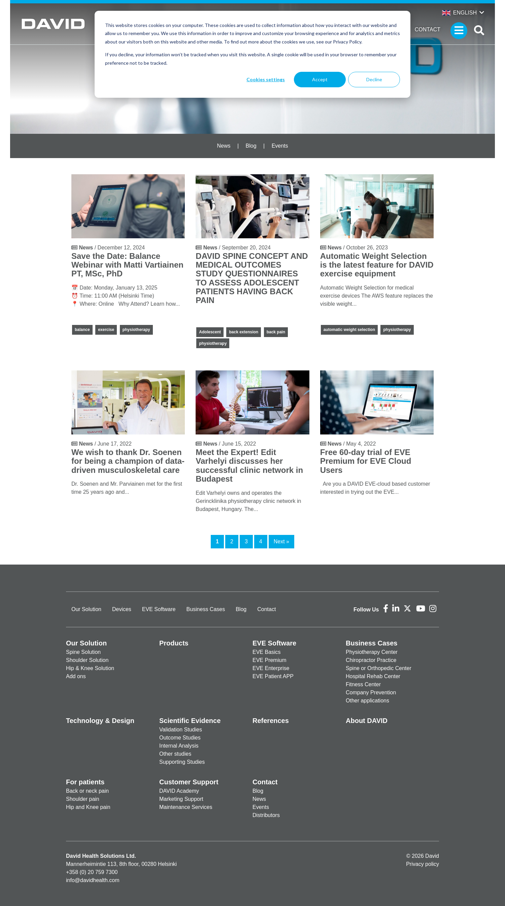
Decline (374, 79)
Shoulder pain (82, 799)
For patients (85, 782)
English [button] (459, 13)
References (270, 720)
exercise (106, 329)
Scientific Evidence (190, 720)
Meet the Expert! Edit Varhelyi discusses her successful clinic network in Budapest (249, 465)
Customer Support (188, 782)
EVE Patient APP (273, 676)
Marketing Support (181, 799)
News (223, 146)
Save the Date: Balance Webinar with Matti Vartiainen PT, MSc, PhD (127, 264)
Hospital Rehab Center (373, 676)
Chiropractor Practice (371, 660)
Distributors (266, 815)
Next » (281, 541)
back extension (243, 332)
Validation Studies (180, 729)
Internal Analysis (179, 746)
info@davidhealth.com (93, 880)
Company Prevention (371, 692)
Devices (121, 609)
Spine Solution (83, 652)
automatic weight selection (349, 329)
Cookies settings (265, 79)
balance (82, 329)
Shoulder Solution (87, 660)
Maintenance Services (185, 807)
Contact (427, 29)
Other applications (367, 700)
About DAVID (367, 720)
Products (174, 643)
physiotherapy (136, 329)
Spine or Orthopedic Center (378, 668)
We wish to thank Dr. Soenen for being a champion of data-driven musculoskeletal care (127, 461)
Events (280, 146)
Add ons (76, 676)
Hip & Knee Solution (90, 668)
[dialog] (252, 54)
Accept (320, 79)
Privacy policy (422, 864)
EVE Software (159, 609)
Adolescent (210, 332)
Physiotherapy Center (372, 652)
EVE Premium (269, 660)
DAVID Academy (179, 791)
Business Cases (205, 609)
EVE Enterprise (270, 668)
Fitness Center (363, 684)
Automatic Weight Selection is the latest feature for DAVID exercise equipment (377, 264)
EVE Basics (266, 652)
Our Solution (86, 609)
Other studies (175, 754)
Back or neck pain (87, 791)
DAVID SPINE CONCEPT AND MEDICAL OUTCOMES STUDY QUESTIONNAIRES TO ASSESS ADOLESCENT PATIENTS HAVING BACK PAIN (252, 278)
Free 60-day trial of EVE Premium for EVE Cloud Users (365, 461)
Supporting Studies (182, 762)
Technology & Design (100, 720)
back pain (276, 332)
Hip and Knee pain (88, 807)
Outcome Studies (180, 738)
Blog (251, 146)
